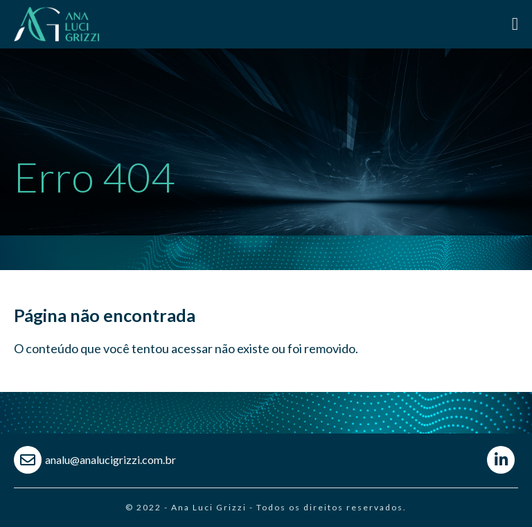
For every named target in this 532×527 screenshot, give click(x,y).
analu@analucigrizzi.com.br (110, 459)
